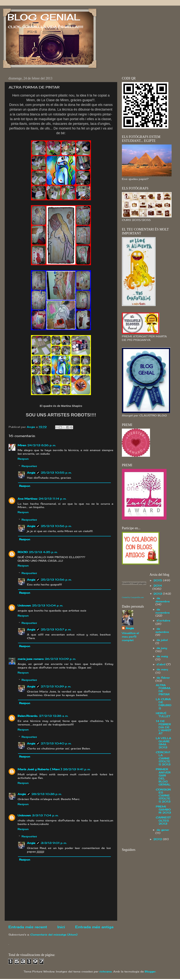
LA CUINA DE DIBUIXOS (163, 704)
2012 (158, 839)
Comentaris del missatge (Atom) (53, 934)
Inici (61, 927)
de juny (162, 648)
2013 (158, 593)
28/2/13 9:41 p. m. (77, 769)
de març (162, 669)
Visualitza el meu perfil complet (130, 637)
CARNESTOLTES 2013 (163, 820)
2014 (157, 585)
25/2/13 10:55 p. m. (56, 472)
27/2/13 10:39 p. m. (56, 686)
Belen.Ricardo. (28, 715)
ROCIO (23, 552)
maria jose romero (31, 658)
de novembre (162, 611)
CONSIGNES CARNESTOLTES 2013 (163, 795)
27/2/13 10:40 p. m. (56, 743)
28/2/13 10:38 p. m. (47, 794)
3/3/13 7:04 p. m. (45, 815)
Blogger (150, 971)
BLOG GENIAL (44, 17)
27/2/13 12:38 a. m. (53, 715)
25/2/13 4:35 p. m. (43, 552)
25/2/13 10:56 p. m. (56, 526)
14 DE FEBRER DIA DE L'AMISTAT (163, 727)
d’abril (161, 664)
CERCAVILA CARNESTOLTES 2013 (163, 758)
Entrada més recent (27, 927)
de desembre (162, 600)
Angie (31, 472)
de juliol (162, 639)
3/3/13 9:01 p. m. (54, 842)
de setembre (162, 630)
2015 (158, 580)
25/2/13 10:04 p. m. (47, 605)
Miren (22, 445)
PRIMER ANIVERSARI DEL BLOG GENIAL (163, 777)
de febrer (163, 677)
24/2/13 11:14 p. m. (52, 498)
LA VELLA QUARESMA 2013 (163, 743)
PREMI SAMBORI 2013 (163, 809)
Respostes (29, 466)
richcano (105, 971)
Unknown (24, 605)
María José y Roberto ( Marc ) (40, 769)
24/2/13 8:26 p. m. (41, 445)
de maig (162, 656)
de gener (163, 829)
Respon (23, 458)
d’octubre (163, 620)
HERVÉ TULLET (163, 715)
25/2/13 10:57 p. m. (56, 629)
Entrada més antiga (94, 927)
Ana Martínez (28, 498)
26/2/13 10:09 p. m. (60, 658)
